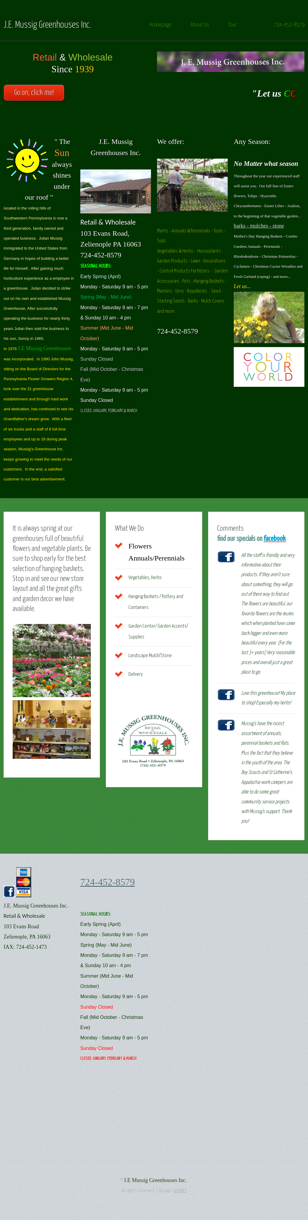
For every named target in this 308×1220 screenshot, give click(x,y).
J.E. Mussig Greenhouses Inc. (47, 24)
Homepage (160, 25)
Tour (232, 25)
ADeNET (180, 1191)
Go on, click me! (34, 92)
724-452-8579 (289, 25)
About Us (199, 25)
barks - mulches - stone (259, 226)
